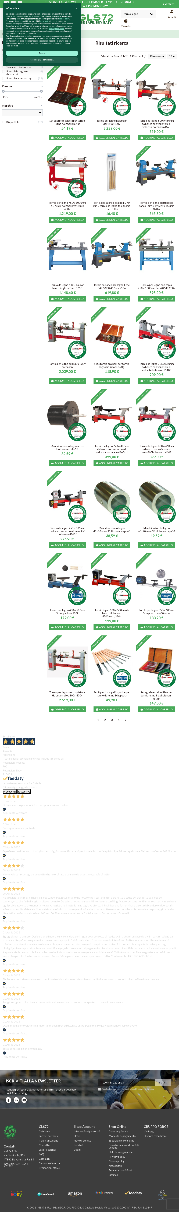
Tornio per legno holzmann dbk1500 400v (111, 122)
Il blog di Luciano (48, 1140)
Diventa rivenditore (155, 1135)
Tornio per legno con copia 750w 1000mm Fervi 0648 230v (156, 286)
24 (172, 56)
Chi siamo (44, 1131)
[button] (76, 1151)
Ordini (77, 1135)
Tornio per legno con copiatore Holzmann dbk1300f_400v (67, 694)
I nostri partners (48, 1135)
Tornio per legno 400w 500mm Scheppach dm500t (67, 611)
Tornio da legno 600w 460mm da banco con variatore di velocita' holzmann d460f (156, 449)
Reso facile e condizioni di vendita (124, 1146)
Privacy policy (117, 1156)
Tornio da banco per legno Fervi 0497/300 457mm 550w (112, 286)
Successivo (24, 791)
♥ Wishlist (168, 3)
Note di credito (82, 1140)
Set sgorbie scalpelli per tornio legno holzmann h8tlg (67, 122)
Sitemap (113, 1174)
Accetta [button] (42, 1196)
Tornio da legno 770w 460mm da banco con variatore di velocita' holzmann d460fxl (112, 449)
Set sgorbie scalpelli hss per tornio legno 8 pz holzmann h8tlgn (157, 695)
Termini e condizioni (120, 1170)
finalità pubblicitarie (56, 1172)
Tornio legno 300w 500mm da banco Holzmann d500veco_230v (112, 613)
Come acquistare (118, 1131)
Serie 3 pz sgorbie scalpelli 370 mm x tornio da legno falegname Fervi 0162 (111, 206)
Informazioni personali (87, 1131)
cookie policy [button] (64, 1162)
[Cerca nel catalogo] (152, 14)
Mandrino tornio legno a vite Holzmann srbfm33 (67, 447)
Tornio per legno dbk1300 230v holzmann (67, 365)
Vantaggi (149, 1131)
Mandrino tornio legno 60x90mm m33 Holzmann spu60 (156, 529)
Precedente (9, 791)
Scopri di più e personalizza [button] (41, 1203)
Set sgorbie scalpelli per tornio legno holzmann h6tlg (112, 365)
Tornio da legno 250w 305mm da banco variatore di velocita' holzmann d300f (67, 531)
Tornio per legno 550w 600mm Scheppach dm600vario (156, 611)
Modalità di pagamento (122, 1135)
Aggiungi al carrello (67, 137)
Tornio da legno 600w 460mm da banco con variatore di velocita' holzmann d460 (156, 123)
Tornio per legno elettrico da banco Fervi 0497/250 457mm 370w (156, 206)
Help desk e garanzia (121, 1152)
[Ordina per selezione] (157, 56)
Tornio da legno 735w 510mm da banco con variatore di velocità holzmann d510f (156, 367)
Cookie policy (116, 1161)
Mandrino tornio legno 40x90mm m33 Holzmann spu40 (111, 529)
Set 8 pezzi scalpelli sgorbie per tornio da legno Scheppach (112, 694)
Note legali (115, 1165)
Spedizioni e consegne (121, 1140)
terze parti (44, 1164)
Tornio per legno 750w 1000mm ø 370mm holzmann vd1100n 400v (67, 206)
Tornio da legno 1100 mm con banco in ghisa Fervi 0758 (67, 286)
